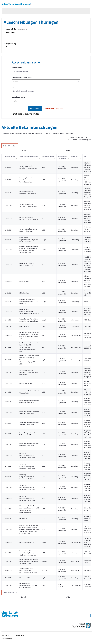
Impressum (5, 635)
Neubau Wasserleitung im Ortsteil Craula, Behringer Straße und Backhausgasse (27, 553)
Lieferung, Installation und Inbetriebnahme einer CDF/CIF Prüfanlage (28, 302)
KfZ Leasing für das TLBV (27, 542)
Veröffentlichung (10, 156)
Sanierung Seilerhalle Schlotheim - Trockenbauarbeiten (26, 180)
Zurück (23, 150)
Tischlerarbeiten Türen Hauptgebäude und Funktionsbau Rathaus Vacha (28, 570)
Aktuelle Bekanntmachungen (16, 29)
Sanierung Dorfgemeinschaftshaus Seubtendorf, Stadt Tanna (27, 455)
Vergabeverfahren (18, 97)
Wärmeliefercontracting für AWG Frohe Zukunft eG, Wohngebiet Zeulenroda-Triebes (29, 561)
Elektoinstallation (24, 293)
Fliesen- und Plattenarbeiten (28, 578)
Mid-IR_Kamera (24, 326)
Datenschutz (19, 635)
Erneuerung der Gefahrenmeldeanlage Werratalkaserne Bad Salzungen (29, 311)
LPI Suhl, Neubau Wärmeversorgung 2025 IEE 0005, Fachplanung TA (28, 585)
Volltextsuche (17, 67)
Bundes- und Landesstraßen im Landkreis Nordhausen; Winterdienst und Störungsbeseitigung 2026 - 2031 (29, 360)
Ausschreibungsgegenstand (28, 156)
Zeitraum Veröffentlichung (21, 77)
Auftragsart (74, 156)
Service (8, 47)
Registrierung (11, 44)
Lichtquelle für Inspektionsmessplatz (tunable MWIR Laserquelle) (28, 240)
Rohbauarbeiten (24, 281)
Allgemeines (10, 32)
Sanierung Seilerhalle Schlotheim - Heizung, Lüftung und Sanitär (28, 372)
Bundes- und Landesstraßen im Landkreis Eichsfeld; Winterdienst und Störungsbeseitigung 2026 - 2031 (29, 347)
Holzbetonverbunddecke (26, 383)
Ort (13, 87)
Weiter (68, 150)
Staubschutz (23, 518)
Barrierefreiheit (6, 639)
